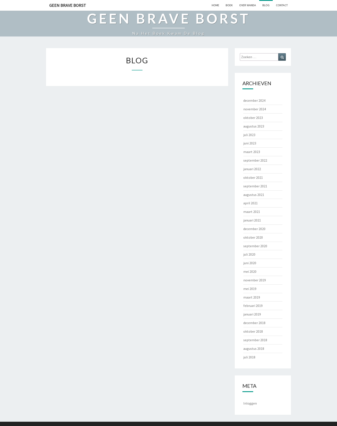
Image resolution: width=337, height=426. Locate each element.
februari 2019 (253, 305)
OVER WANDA (247, 5)
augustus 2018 (253, 348)
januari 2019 (252, 314)
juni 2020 (249, 263)
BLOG (266, 5)
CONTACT (282, 5)
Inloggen (250, 403)
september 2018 (255, 340)
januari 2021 (252, 220)
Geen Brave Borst (67, 5)
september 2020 (255, 246)
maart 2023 (251, 152)
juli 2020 (249, 254)
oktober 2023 (253, 117)
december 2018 (254, 323)
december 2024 (254, 100)
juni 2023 (249, 143)
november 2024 (254, 109)
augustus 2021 (253, 195)
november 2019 (254, 280)
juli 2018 (249, 357)
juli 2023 (249, 135)
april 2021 (250, 203)
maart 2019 (251, 297)
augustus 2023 (253, 126)
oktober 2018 (253, 331)
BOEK (229, 5)
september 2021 (255, 186)
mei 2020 (249, 271)
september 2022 (255, 160)
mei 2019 (249, 289)
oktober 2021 (253, 177)
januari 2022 (252, 169)
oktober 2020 (253, 237)
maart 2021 (251, 211)
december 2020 (254, 229)
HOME (215, 5)
